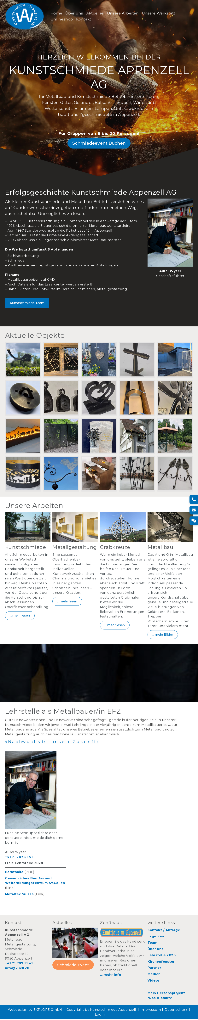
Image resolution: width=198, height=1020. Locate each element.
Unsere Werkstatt (159, 13)
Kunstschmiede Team (27, 304)
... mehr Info (110, 976)
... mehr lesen (20, 616)
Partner (154, 969)
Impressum (151, 1011)
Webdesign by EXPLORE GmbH (35, 1011)
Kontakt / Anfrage (164, 931)
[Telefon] (193, 499)
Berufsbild (14, 873)
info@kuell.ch (17, 969)
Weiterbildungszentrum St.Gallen (35, 884)
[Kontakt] (193, 520)
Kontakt (84, 19)
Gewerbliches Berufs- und (28, 879)
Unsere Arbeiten (123, 13)
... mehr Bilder (162, 635)
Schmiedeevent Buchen (99, 143)
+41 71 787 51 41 (19, 858)
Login (100, 1015)
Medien (154, 975)
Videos (154, 981)
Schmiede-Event (73, 965)
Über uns (75, 13)
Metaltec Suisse (19, 895)
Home (57, 13)
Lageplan (156, 937)
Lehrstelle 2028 (162, 956)
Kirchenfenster (161, 962)
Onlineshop (62, 19)
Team (153, 944)
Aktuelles (95, 13)
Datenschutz (176, 1011)
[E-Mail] (193, 510)
